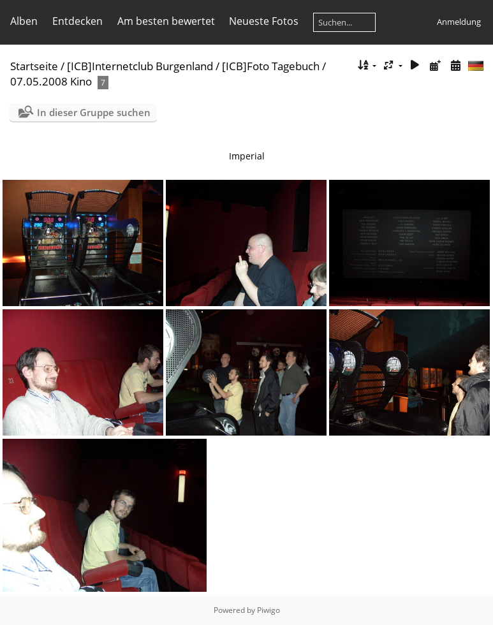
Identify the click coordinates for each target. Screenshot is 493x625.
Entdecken (77, 21)
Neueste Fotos (263, 21)
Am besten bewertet (166, 21)
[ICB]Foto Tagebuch (271, 66)
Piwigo (268, 610)
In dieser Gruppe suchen (94, 112)
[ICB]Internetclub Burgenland (140, 66)
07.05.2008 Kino (51, 81)
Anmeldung (459, 21)
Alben (24, 21)
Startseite (34, 66)
